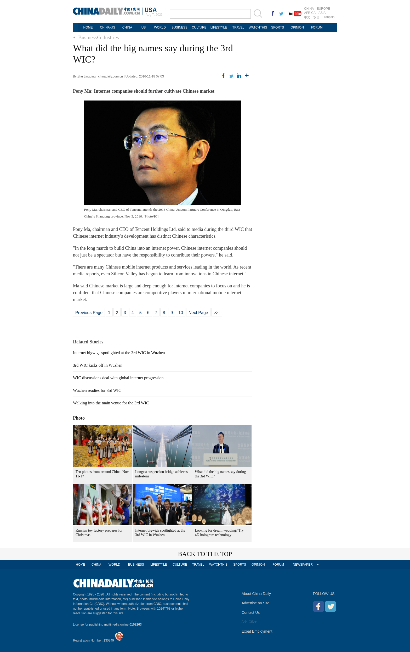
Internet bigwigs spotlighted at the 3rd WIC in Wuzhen (119, 352)
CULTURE (199, 27)
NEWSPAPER (303, 564)
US (143, 27)
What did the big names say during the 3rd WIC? (220, 474)
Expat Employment (257, 631)
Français (328, 17)
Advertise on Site (255, 603)
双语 (316, 17)
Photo (79, 418)
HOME (88, 27)
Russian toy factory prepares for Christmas (99, 532)
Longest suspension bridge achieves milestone (161, 474)
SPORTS (277, 27)
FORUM (317, 27)
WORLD (160, 27)
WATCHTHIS (258, 27)
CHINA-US (107, 27)
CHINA (309, 8)
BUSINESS (179, 27)
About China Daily (256, 594)
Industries (108, 37)
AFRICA (310, 13)
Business (87, 37)
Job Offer (249, 622)
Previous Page (88, 312)
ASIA (322, 13)
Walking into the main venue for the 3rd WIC (111, 403)
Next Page (198, 312)
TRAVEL (238, 27)
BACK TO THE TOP (205, 553)
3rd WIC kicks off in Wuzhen (97, 365)
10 (180, 312)
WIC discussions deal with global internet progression (118, 378)
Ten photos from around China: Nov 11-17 (102, 474)
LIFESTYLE (218, 27)
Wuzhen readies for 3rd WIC (97, 390)
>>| (217, 312)
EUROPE (323, 8)
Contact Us (251, 612)
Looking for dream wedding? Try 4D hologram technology (219, 532)
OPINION (297, 27)
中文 (307, 17)
